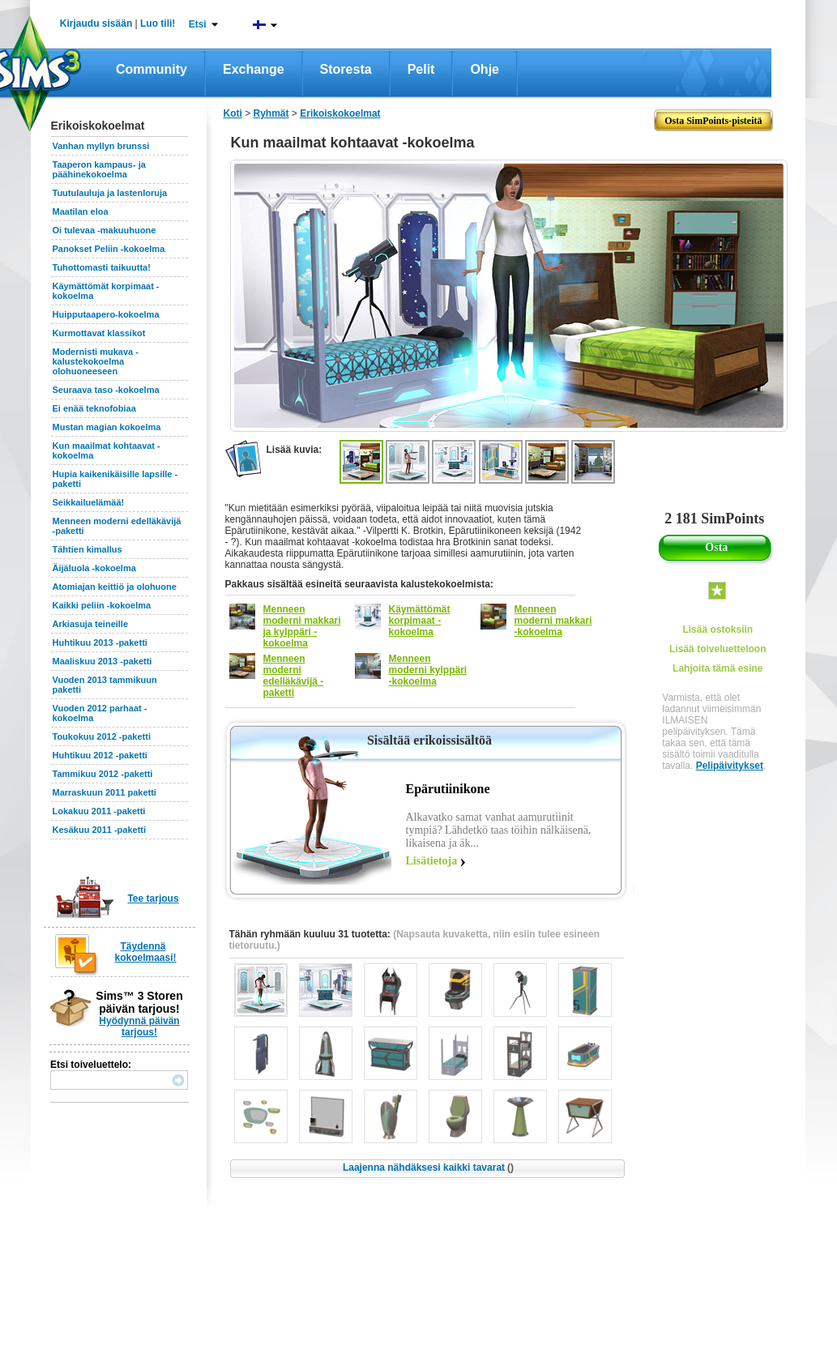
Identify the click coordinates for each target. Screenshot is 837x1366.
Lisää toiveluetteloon (717, 649)
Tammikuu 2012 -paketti (103, 774)
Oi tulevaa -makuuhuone (104, 230)
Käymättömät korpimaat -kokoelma (420, 621)
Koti (233, 113)
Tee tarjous (152, 898)
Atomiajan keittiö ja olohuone (115, 586)
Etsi (198, 24)
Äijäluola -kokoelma (94, 568)
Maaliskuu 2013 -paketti (102, 661)
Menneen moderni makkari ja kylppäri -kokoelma (302, 626)
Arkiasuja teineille (91, 624)
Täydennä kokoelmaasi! (146, 952)
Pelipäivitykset (729, 765)
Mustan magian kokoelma (107, 427)
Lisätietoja (432, 861)
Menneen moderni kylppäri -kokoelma (428, 670)
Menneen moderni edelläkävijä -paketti (293, 675)
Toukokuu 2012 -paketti (102, 736)
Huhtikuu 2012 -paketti (100, 755)
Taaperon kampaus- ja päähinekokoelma (99, 169)
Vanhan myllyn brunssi (101, 146)
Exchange (253, 69)
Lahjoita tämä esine (717, 668)
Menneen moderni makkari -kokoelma (553, 621)
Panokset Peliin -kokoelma (109, 249)
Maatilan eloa (81, 211)
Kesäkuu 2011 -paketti (100, 830)
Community (151, 69)
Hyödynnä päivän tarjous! (139, 1026)
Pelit (421, 69)
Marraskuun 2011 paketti (104, 792)
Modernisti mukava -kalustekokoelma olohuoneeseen (96, 361)
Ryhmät (271, 113)
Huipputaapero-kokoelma (106, 314)
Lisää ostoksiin (717, 629)
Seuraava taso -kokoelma (106, 390)
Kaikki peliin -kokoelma (102, 605)
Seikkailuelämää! (89, 502)
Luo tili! (157, 23)
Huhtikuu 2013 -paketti (100, 642)
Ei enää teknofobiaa (94, 408)
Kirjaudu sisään (96, 23)
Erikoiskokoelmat (340, 113)
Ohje (484, 69)
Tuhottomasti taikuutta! (102, 267)
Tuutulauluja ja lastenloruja (110, 193)
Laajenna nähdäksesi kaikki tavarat (428, 1167)
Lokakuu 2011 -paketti (99, 811)
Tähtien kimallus (87, 549)
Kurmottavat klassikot (99, 333)
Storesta (346, 69)
